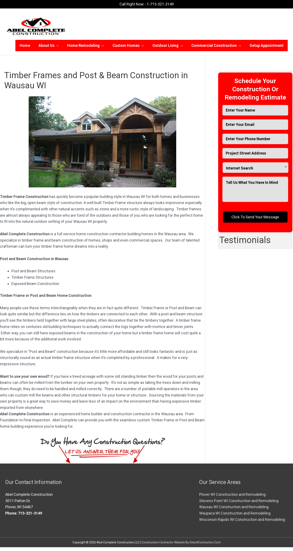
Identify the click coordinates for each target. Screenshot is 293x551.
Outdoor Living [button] (165, 47)
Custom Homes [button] (126, 47)
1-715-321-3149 (160, 4)
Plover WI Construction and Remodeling (232, 498)
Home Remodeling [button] (83, 47)
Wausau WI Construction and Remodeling (234, 510)
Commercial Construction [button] (214, 47)
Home (25, 47)
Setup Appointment (267, 47)
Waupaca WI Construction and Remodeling (234, 517)
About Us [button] (46, 47)
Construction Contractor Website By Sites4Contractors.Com (181, 546)
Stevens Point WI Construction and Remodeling (238, 504)
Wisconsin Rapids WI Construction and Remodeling (242, 523)
